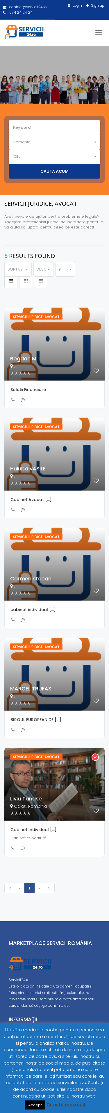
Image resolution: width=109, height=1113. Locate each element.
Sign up (97, 5)
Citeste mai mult (66, 1105)
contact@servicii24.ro (25, 6)
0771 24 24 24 (18, 12)
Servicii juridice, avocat (36, 316)
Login (77, 5)
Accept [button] (35, 1105)
